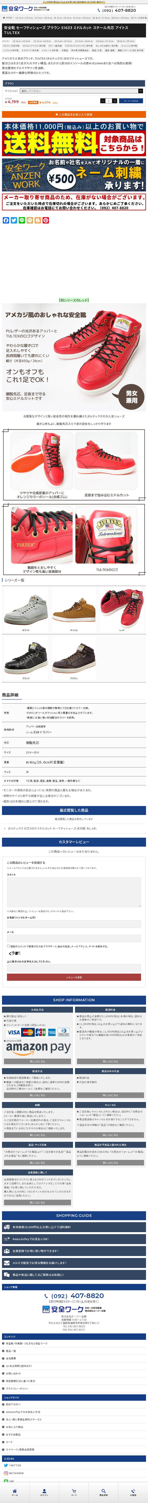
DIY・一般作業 (55, 45)
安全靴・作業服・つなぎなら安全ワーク (27, 1343)
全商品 (65, 50)
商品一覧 (11, 1351)
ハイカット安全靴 (11, 50)
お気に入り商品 (14, 1427)
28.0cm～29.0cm (120, 17)
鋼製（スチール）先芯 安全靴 (130, 50)
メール (10, 932)
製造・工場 (97, 50)
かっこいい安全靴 (129, 45)
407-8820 (118, 10)
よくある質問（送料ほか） (19, 1365)
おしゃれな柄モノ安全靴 (107, 45)
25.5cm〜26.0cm (82, 17)
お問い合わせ (13, 1373)
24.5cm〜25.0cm (62, 17)
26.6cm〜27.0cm (101, 17)
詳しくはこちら (37, 1061)
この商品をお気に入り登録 (75, 114)
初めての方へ (13, 1404)
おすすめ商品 (13, 1434)
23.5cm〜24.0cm (43, 17)
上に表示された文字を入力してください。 (29, 961)
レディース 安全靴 (50, 50)
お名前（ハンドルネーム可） (21, 917)
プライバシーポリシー (17, 1388)
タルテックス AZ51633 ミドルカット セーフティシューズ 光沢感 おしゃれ (52, 828)
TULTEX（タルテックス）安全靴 (78, 45)
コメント (11, 874)
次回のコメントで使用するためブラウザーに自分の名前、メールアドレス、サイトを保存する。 (59, 946)
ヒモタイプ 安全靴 (30, 50)
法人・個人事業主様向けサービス (24, 1419)
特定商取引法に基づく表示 (20, 1381)
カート (9, 1441)
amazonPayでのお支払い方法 (23, 1411)
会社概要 (11, 1358)
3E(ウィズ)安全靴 (139, 17)
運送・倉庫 (110, 50)
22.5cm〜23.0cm (24, 17)
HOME (9, 17)
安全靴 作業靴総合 (80, 50)
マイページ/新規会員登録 (20, 1449)
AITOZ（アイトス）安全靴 (34, 45)
